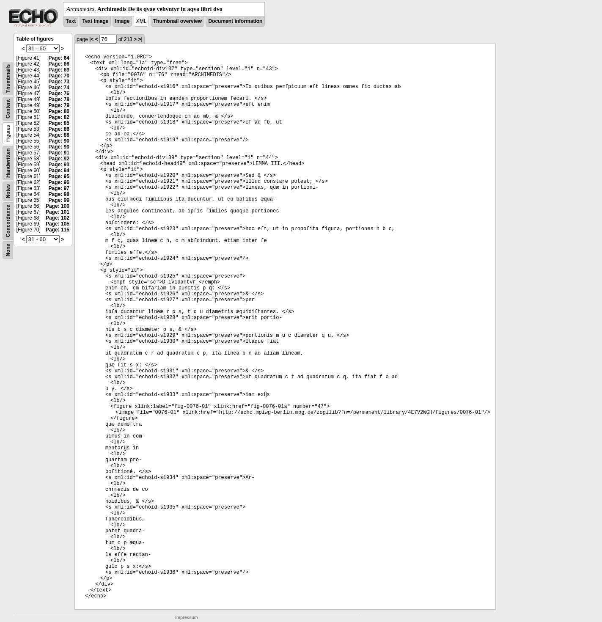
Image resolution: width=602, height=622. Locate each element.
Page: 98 (59, 194)
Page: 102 (57, 218)
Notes (8, 191)
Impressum (186, 617)
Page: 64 (59, 58)
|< (91, 39)
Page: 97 (59, 188)
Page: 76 (59, 93)
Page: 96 (59, 182)
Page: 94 (59, 170)
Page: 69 (59, 70)
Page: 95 (59, 176)
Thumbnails (8, 78)
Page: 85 (59, 123)
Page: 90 (59, 141)
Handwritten (8, 163)
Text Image (95, 21)
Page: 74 (59, 88)
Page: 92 (59, 159)
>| (140, 39)
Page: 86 (59, 129)
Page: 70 (59, 76)
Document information (235, 21)
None (8, 250)
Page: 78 (59, 99)
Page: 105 (57, 224)
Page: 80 (59, 111)
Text (71, 21)
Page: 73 (59, 82)
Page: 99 (59, 200)
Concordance (8, 221)
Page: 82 (59, 117)
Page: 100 (57, 206)
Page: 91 (59, 153)
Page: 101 (57, 212)
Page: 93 (59, 165)
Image (122, 21)
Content (8, 108)
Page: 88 (59, 135)
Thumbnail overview (177, 21)
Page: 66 (59, 64)
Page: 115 (57, 230)
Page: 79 (59, 105)
